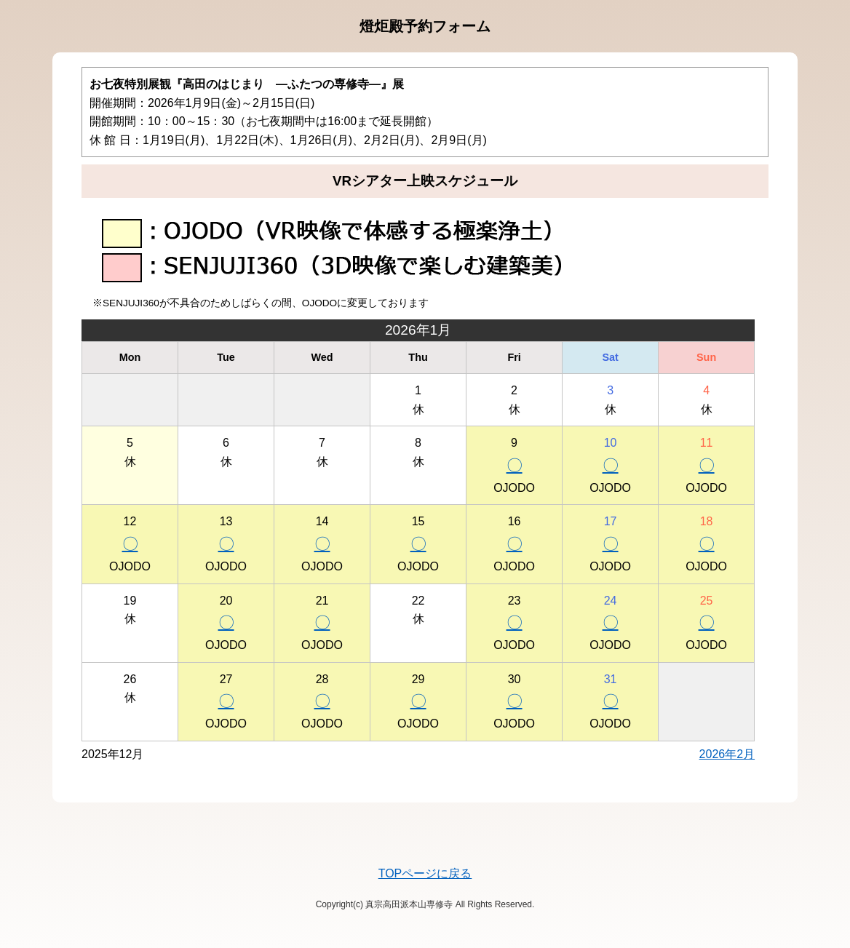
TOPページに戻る (425, 873)
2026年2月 (727, 754)
